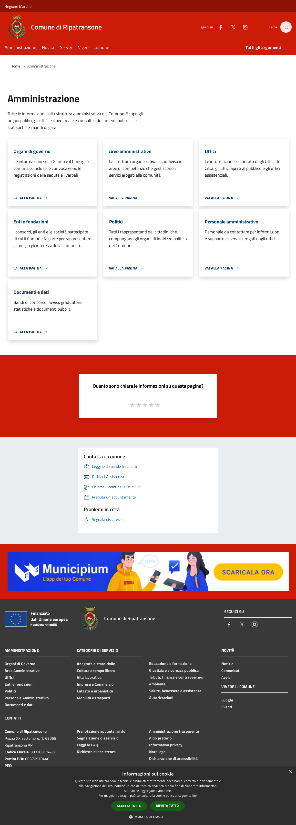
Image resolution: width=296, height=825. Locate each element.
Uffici (9, 677)
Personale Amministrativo (27, 698)
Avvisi (226, 677)
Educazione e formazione (170, 663)
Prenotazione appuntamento (101, 731)
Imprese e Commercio (95, 684)
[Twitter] (230, 27)
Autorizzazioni (161, 697)
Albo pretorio (160, 738)
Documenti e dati (19, 705)
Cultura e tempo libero (96, 670)
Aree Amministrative (22, 670)
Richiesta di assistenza (96, 752)
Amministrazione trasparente (174, 731)
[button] (148, 816)
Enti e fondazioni (19, 684)
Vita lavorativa (89, 677)
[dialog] (148, 796)
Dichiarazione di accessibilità (173, 758)
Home (15, 66)
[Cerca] (286, 27)
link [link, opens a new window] (194, 796)
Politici (10, 691)
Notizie (227, 664)
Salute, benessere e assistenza (175, 691)
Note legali (158, 752)
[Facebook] (218, 27)
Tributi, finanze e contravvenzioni (177, 677)
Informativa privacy (165, 745)
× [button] (290, 772)
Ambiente (157, 684)
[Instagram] (242, 27)
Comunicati (230, 670)
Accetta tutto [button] (129, 806)
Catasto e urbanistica (95, 691)
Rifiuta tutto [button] (167, 806)
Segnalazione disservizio (98, 738)
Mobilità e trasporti (93, 698)
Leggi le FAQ (87, 745)
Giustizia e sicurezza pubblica (174, 670)
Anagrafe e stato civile (96, 664)
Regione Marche (18, 6)
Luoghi (227, 700)
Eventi (226, 707)
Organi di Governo (20, 664)
